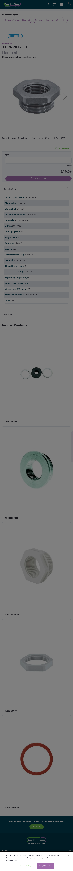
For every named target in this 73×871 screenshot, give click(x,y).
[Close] (68, 856)
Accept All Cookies (45, 866)
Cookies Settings (26, 866)
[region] (36, 861)
